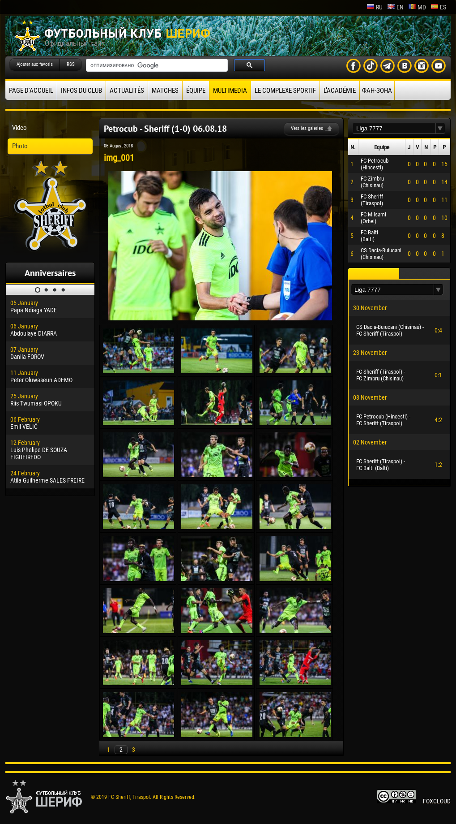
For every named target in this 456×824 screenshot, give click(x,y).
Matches (165, 90)
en (395, 7)
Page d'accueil (31, 90)
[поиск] (156, 65)
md (417, 7)
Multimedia (230, 90)
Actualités (127, 90)
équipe (195, 90)
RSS (71, 64)
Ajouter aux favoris (35, 64)
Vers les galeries (307, 128)
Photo (20, 146)
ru (375, 7)
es (438, 7)
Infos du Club (81, 90)
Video (19, 128)
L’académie (340, 90)
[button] (440, 128)
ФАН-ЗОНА (377, 90)
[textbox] (394, 128)
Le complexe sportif (285, 90)
